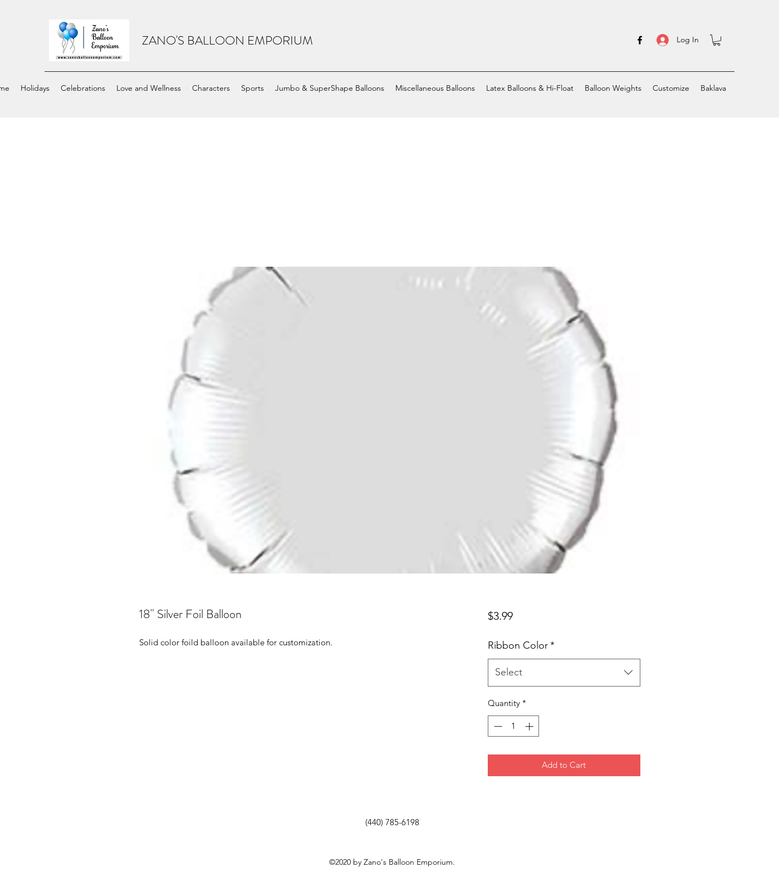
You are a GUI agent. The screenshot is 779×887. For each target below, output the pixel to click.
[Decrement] (496, 726)
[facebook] (639, 40)
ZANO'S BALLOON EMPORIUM (227, 40)
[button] (716, 40)
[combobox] (564, 673)
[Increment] (530, 726)
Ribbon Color (521, 645)
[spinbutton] (513, 726)
